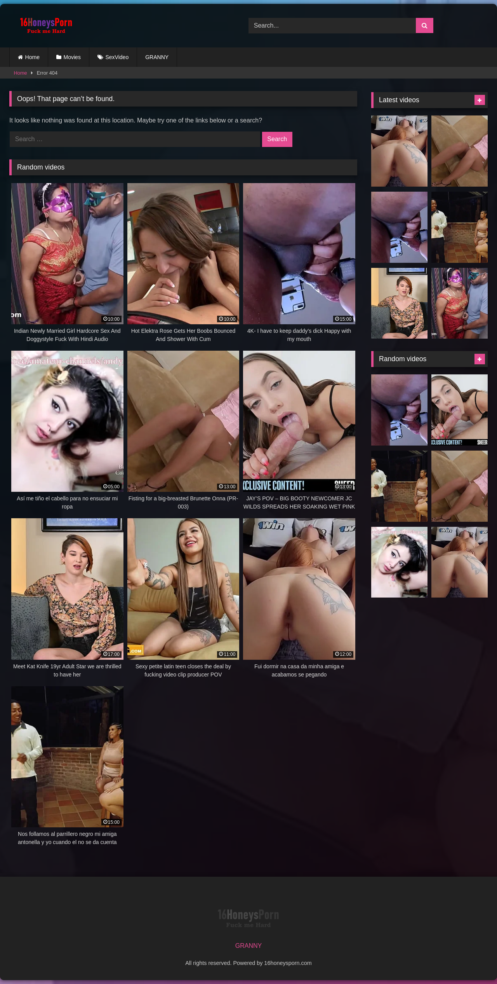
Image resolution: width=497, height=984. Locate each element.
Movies (72, 57)
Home (32, 57)
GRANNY (157, 57)
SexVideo (117, 57)
